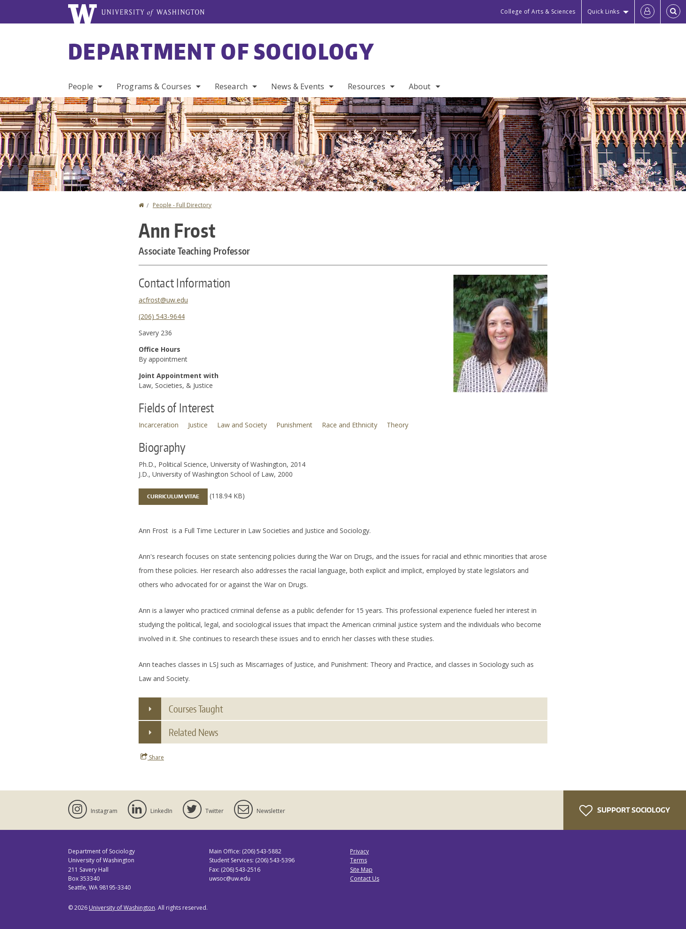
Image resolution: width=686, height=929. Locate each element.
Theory (397, 424)
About (420, 86)
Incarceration (159, 424)
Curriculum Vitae (173, 496)
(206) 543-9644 (162, 316)
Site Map (361, 870)
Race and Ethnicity (349, 424)
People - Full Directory (182, 205)
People (80, 86)
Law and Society (242, 424)
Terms (358, 860)
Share (152, 757)
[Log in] (647, 11)
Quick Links (603, 11)
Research (231, 86)
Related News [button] (193, 732)
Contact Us (364, 879)
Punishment (294, 424)
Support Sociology (624, 810)
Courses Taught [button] (196, 709)
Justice (198, 424)
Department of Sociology (221, 51)
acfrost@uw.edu (163, 299)
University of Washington (122, 908)
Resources (366, 86)
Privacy (359, 851)
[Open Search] (673, 11)
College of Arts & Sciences (538, 11)
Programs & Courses (154, 86)
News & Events (297, 86)
